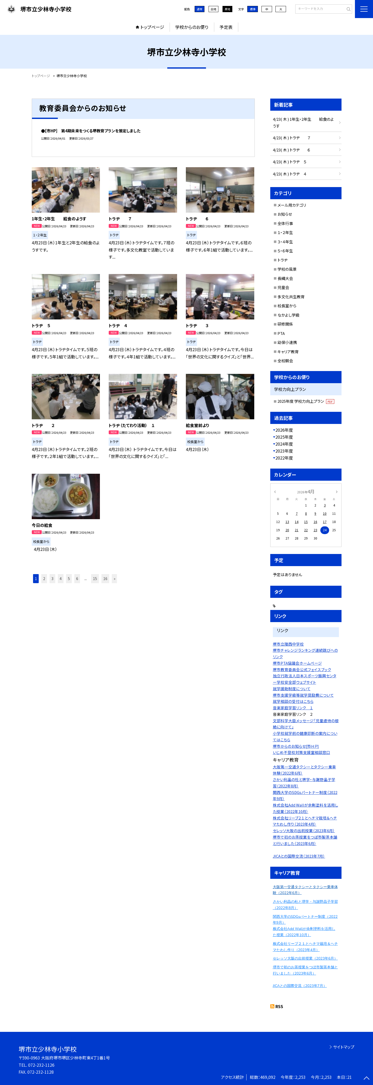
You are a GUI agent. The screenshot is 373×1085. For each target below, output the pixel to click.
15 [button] (95, 578)
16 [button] (105, 578)
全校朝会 (285, 360)
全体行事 (285, 223)
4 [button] (61, 578)
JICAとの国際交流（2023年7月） (299, 856)
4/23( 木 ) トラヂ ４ (289, 173)
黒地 (227, 9)
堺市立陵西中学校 (288, 644)
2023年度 (284, 451)
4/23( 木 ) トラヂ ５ (289, 161)
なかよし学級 (288, 315)
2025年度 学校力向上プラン (305, 401)
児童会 (283, 287)
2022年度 (284, 458)
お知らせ (284, 214)
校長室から (286, 305)
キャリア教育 (288, 351)
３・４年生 (285, 241)
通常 (199, 9)
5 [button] (69, 578)
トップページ (152, 27)
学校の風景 (287, 269)
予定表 (226, 27)
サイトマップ (343, 1047)
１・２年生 (285, 232)
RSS (279, 1006)
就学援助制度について (292, 688)
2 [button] (44, 578)
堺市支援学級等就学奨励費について (303, 695)
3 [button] (52, 578)
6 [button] (77, 578)
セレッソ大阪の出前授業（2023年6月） (304, 830)
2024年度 (284, 444)
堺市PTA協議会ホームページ (297, 663)
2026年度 (284, 430)
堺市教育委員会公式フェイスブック (302, 669)
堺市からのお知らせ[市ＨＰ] (296, 746)
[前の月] (274, 491)
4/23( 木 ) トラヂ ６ (291, 149)
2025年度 (284, 437)
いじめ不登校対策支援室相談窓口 (301, 752)
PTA (281, 333)
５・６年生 (285, 250)
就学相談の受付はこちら (293, 701)
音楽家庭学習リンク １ (293, 707)
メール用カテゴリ (291, 205)
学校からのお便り (191, 27)
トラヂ (282, 260)
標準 (253, 9)
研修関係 (285, 324)
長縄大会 (285, 278)
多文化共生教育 (291, 296)
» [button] (114, 578)
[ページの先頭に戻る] (366, 1078)
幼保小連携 (287, 342)
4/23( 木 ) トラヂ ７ (291, 137)
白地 (213, 9)
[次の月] (336, 491)
